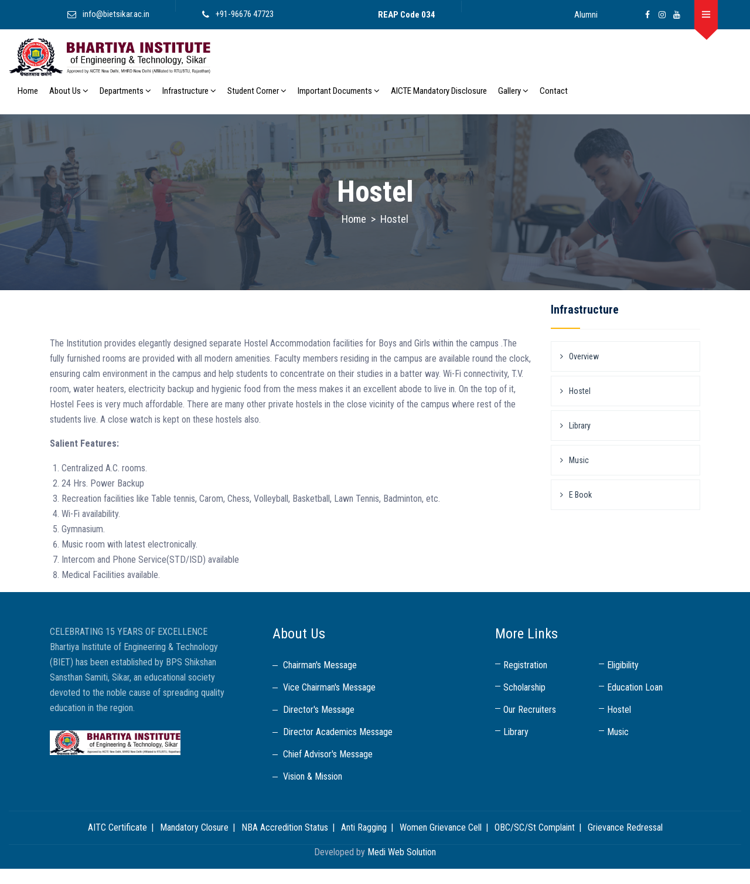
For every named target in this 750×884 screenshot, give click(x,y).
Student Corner (257, 91)
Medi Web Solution (401, 852)
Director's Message (318, 709)
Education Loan (635, 687)
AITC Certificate (117, 827)
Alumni (586, 14)
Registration (525, 665)
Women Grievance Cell (441, 827)
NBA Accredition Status (284, 827)
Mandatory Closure (194, 827)
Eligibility (623, 665)
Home (28, 91)
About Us (68, 91)
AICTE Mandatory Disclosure (439, 91)
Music (579, 460)
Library (580, 425)
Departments (125, 91)
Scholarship (524, 687)
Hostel (580, 391)
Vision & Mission (312, 776)
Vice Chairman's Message (329, 687)
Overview (584, 356)
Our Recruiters (529, 709)
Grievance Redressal (625, 827)
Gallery (513, 91)
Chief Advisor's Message (328, 754)
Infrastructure (189, 91)
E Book (580, 494)
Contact (554, 91)
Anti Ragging (364, 827)
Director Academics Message (338, 731)
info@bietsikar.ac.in (116, 14)
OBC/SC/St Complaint (535, 827)
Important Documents (339, 91)
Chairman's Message (320, 665)
